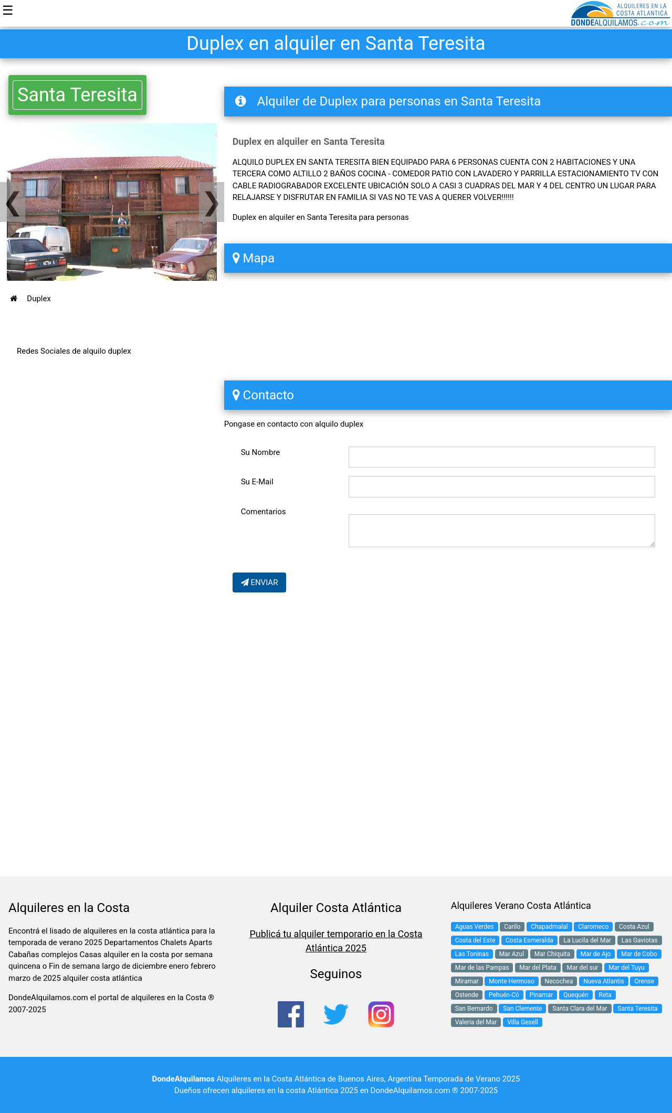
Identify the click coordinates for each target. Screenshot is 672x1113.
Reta (605, 995)
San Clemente (522, 1008)
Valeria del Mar (476, 1022)
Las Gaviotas (640, 940)
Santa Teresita (77, 95)
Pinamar (541, 995)
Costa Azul (634, 926)
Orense (644, 981)
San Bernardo (474, 1008)
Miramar (467, 981)
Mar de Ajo (596, 954)
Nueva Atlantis (603, 981)
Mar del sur (582, 967)
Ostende (467, 995)
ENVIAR (259, 582)
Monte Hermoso (511, 981)
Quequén (576, 995)
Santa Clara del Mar (579, 1008)
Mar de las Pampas (482, 967)
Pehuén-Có (504, 995)
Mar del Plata (537, 967)
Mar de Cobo (639, 954)
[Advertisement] (112, 474)
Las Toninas (472, 954)
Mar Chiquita (552, 954)
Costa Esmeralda (529, 940)
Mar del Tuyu (626, 967)
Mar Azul (511, 954)
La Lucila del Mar (587, 940)
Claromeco (593, 926)
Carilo (512, 926)
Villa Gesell (522, 1022)
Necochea (559, 981)
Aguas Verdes (474, 926)
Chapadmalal (549, 926)
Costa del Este (475, 940)
